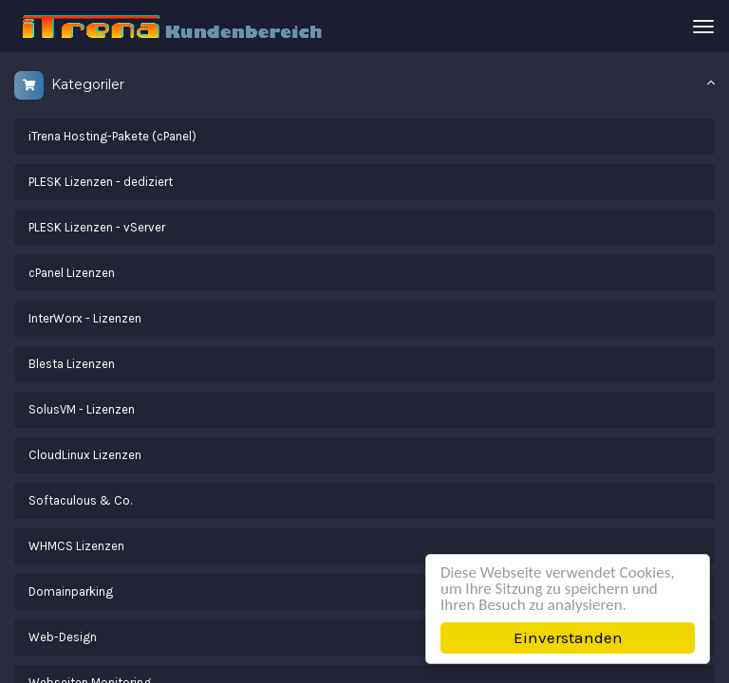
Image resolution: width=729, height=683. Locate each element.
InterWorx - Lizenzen (84, 318)
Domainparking (70, 591)
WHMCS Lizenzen (76, 546)
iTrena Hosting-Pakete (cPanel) (112, 136)
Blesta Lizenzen (71, 364)
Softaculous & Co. (80, 500)
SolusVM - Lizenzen (81, 409)
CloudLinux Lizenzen (84, 455)
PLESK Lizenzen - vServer (96, 227)
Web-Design (62, 637)
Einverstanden (568, 637)
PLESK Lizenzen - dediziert (100, 182)
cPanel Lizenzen (71, 273)
